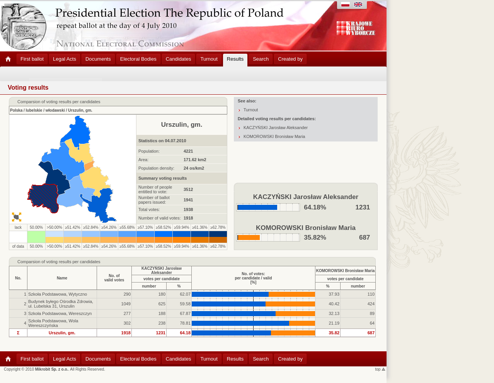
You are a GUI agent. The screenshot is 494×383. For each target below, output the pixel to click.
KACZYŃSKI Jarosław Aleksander (276, 127)
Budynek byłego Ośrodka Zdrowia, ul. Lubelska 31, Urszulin (60, 303)
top (380, 369)
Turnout (251, 109)
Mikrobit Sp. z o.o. (51, 369)
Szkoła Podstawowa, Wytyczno (57, 294)
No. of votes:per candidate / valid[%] (253, 278)
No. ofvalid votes (114, 278)
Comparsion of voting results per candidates (59, 261)
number (149, 286)
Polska (16, 110)
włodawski (55, 110)
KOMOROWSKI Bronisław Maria (274, 136)
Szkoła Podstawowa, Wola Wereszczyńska (53, 323)
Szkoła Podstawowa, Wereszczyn (60, 313)
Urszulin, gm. (80, 110)
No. (18, 278)
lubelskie (34, 110)
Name (62, 278)
